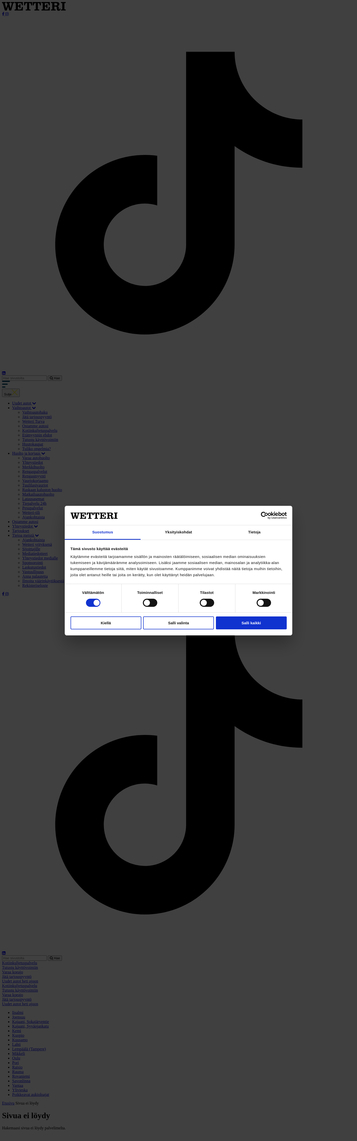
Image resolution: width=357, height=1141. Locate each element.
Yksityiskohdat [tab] (178, 532)
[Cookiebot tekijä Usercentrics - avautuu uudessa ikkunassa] (264, 515)
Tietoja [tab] (254, 532)
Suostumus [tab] (102, 532)
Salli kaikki (251, 623)
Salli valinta (178, 623)
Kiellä (106, 623)
